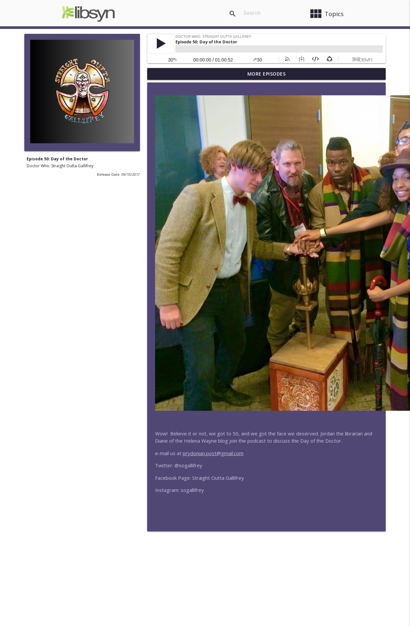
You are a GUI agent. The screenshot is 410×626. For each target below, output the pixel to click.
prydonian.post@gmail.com (213, 453)
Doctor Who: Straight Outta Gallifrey (60, 166)
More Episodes (266, 74)
